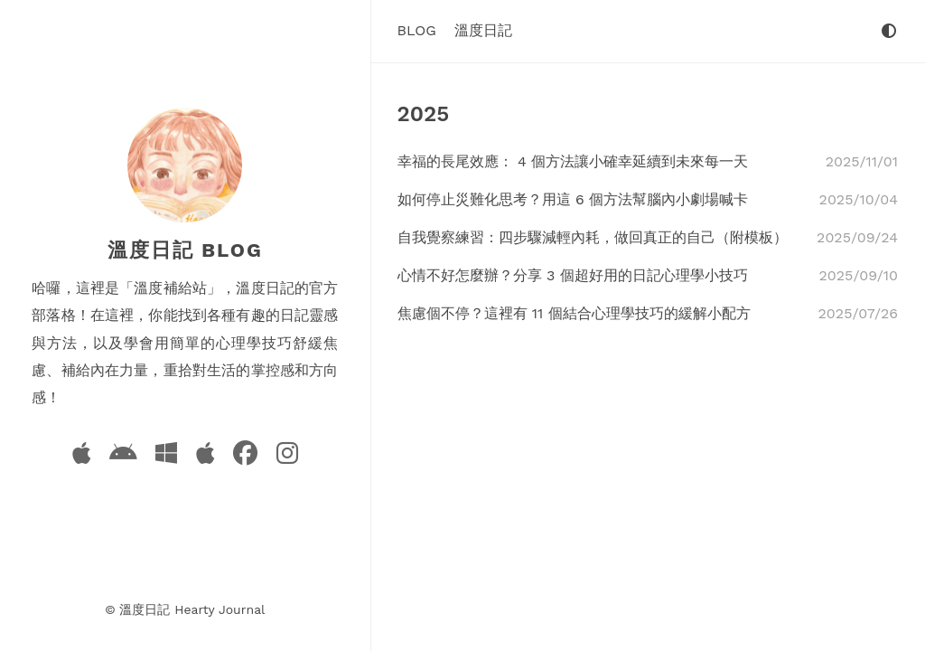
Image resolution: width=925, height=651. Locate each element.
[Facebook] (245, 457)
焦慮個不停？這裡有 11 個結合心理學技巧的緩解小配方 (574, 313)
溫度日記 (483, 30)
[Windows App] (166, 457)
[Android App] (123, 457)
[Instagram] (287, 457)
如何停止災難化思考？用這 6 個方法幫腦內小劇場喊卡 (573, 199)
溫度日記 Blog (185, 250)
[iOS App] (81, 457)
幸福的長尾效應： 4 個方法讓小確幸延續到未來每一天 (573, 161)
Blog (416, 30)
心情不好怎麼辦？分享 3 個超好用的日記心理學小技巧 (572, 275)
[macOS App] (205, 457)
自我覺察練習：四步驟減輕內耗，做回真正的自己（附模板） (592, 237)
